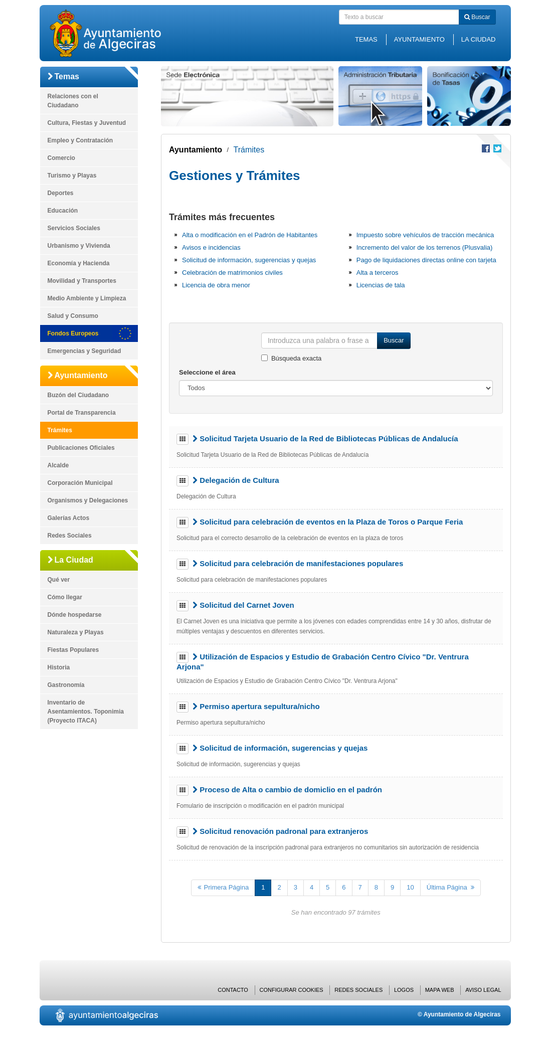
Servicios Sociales (74, 228)
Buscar (477, 17)
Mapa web (439, 990)
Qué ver (59, 579)
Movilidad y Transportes (82, 280)
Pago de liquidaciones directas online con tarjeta (426, 260)
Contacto (233, 990)
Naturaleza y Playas (76, 632)
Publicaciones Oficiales (81, 447)
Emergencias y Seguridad (84, 351)
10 (410, 887)
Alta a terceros (377, 272)
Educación (63, 210)
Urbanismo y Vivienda (79, 245)
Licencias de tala (380, 285)
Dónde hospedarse (75, 614)
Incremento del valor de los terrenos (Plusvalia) (424, 247)
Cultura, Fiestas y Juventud (87, 122)
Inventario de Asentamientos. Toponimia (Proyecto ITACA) (86, 711)
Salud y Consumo (73, 315)
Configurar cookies (291, 990)
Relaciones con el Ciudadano (73, 101)
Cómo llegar (65, 597)
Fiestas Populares (73, 649)
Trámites (60, 430)
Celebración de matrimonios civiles (232, 272)
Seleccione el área (207, 372)
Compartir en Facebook (486, 148)
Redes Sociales (70, 535)
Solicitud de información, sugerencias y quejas (249, 260)
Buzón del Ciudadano (78, 395)
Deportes (61, 193)
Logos (404, 990)
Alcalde (58, 465)
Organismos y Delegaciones (88, 500)
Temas (366, 39)
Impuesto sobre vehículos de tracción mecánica (425, 235)
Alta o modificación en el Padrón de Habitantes (249, 235)
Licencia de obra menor (216, 285)
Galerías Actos (69, 518)
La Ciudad (478, 39)
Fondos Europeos (73, 333)
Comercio (61, 157)
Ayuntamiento (419, 39)
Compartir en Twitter (497, 148)
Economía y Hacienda (79, 263)
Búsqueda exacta (296, 358)
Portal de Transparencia (82, 412)
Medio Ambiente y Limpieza (87, 298)
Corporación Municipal (80, 482)
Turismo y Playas (72, 175)
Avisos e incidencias (211, 247)
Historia (59, 667)
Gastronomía (66, 684)
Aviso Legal (483, 990)
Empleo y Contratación (80, 140)
